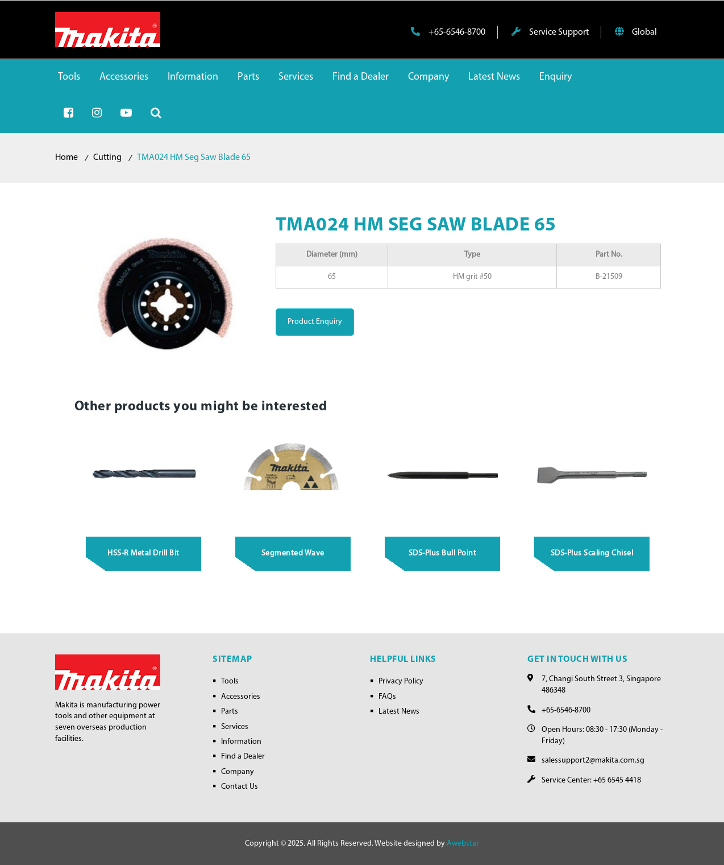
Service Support (550, 32)
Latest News (398, 711)
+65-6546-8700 (448, 32)
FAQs (387, 697)
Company (237, 772)
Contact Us (239, 786)
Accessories (240, 697)
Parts (229, 711)
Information (241, 742)
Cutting (107, 157)
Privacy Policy (400, 681)
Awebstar (463, 843)
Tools (230, 681)
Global (636, 32)
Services (234, 727)
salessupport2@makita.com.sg (593, 760)
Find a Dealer (243, 756)
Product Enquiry (315, 322)
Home (66, 157)
